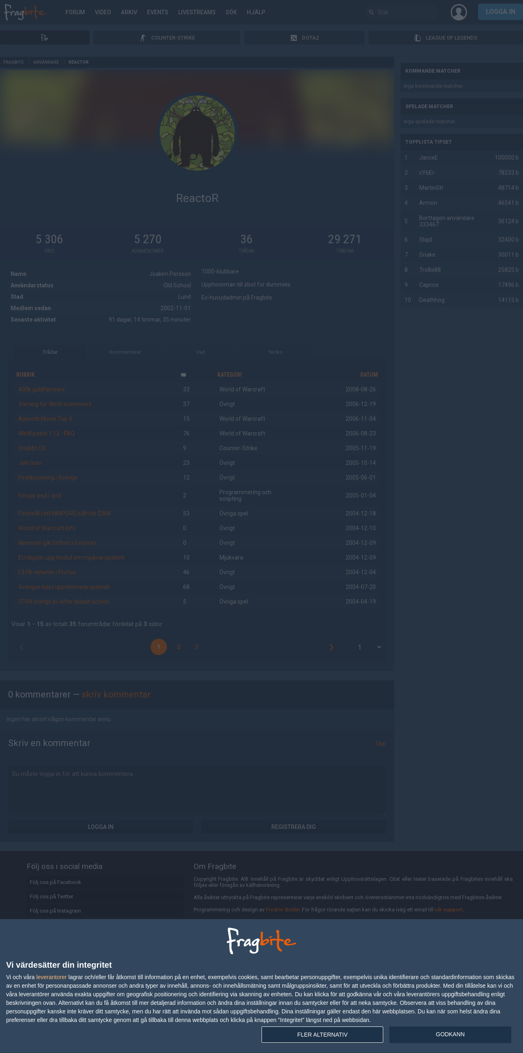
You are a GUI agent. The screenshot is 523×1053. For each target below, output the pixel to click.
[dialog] (261, 986)
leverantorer (51, 977)
